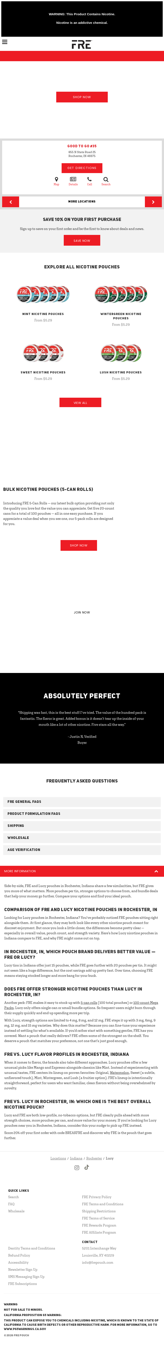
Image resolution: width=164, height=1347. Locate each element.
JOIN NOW (82, 612)
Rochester (94, 1158)
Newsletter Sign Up (22, 1269)
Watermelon (119, 1073)
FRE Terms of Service (98, 1218)
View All (80, 403)
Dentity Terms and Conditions (31, 1248)
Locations (58, 1158)
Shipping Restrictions (99, 1211)
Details (73, 181)
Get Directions (82, 168)
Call (89, 181)
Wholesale (16, 1211)
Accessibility (18, 1262)
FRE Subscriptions (22, 1284)
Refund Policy (19, 1255)
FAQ (11, 1204)
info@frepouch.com (97, 1262)
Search (106, 181)
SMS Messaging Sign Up (26, 1277)
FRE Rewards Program (99, 1225)
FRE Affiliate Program (99, 1232)
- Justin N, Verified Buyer (82, 739)
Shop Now (82, 97)
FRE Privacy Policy (96, 1197)
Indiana (76, 1158)
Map (56, 181)
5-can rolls (89, 1003)
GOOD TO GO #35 (81, 146)
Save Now (82, 241)
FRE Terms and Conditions (102, 1204)
